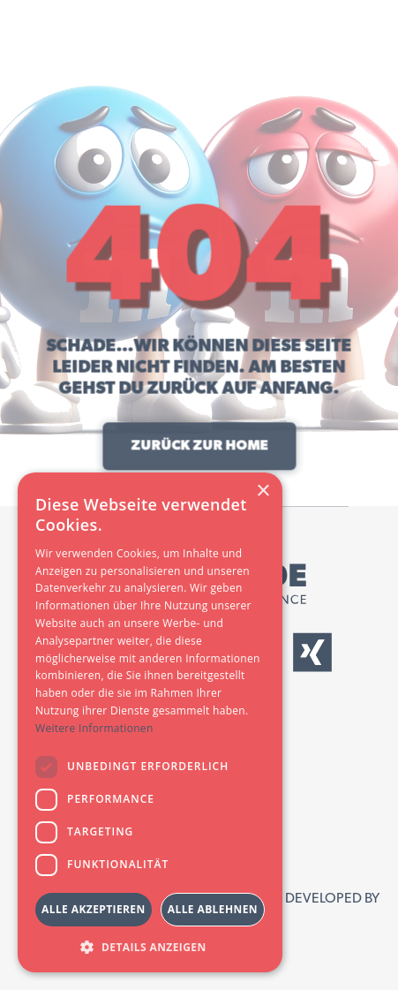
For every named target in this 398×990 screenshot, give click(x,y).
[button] (150, 946)
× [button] (262, 491)
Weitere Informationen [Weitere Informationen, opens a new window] (94, 728)
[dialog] (150, 722)
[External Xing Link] (312, 652)
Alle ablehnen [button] (213, 909)
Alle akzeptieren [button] (93, 909)
